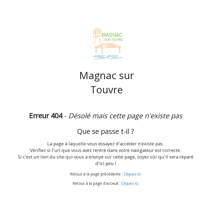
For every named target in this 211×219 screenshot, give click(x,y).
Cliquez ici (132, 174)
